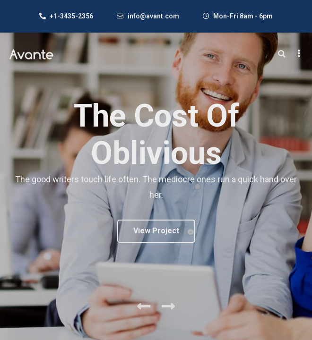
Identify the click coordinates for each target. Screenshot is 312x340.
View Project (156, 230)
